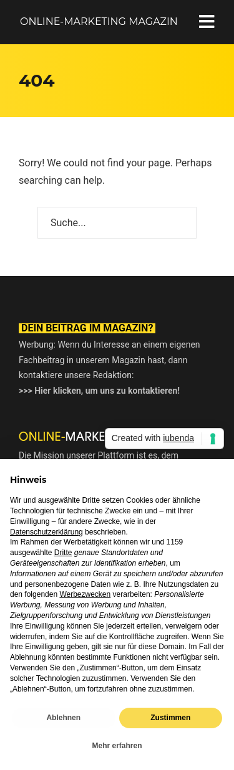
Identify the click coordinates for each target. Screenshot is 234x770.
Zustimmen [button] (170, 717)
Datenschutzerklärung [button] (46, 532)
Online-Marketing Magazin (99, 21)
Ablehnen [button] (63, 717)
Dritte (63, 552)
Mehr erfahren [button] (117, 745)
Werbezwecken (84, 594)
